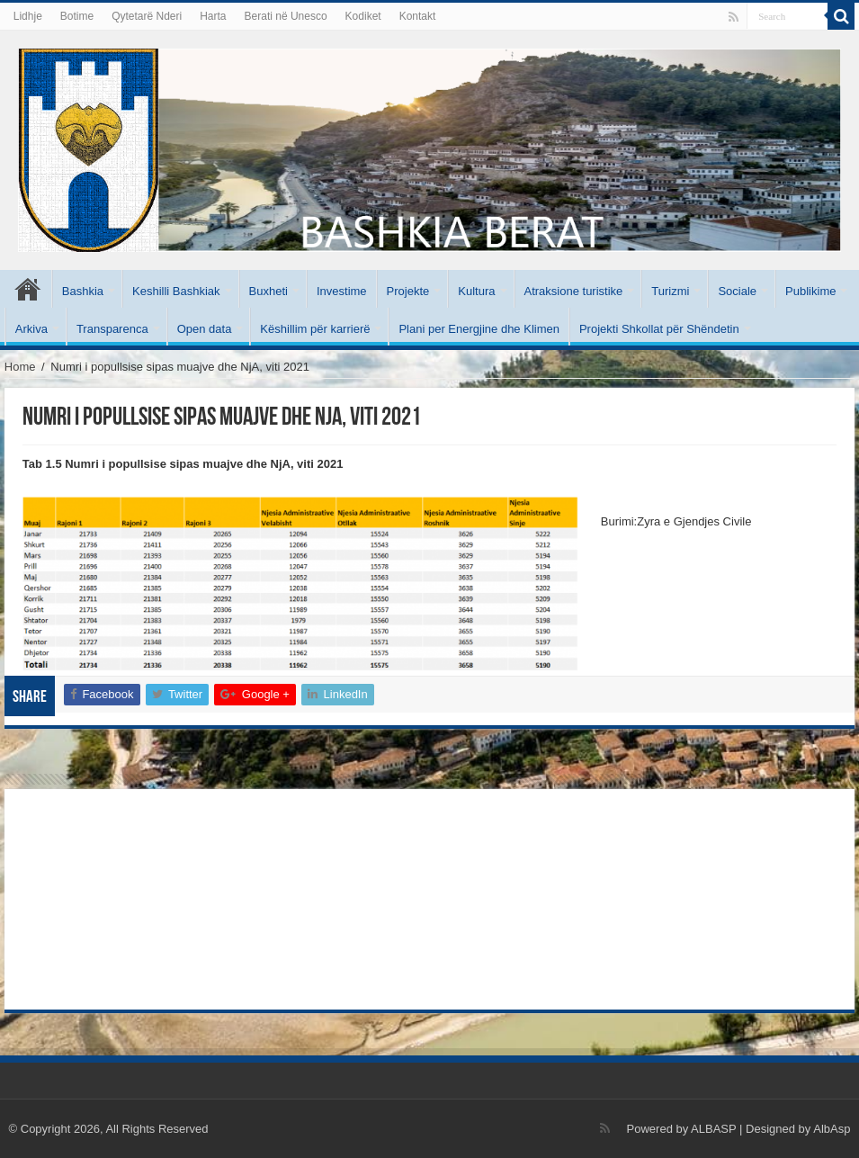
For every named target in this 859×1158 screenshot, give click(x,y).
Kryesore (27, 289)
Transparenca (112, 329)
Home (20, 366)
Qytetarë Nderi (147, 16)
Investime (342, 291)
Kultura (476, 291)
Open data (204, 329)
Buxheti (268, 291)
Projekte (408, 291)
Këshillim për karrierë (315, 329)
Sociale (737, 291)
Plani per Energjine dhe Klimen (478, 329)
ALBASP (713, 1129)
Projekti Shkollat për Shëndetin (659, 329)
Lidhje (27, 16)
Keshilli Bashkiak (176, 291)
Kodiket (363, 16)
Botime (77, 16)
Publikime (810, 291)
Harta (213, 16)
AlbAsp (831, 1129)
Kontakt (417, 16)
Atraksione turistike (573, 291)
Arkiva (31, 329)
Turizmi (670, 291)
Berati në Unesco (286, 16)
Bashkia (82, 291)
